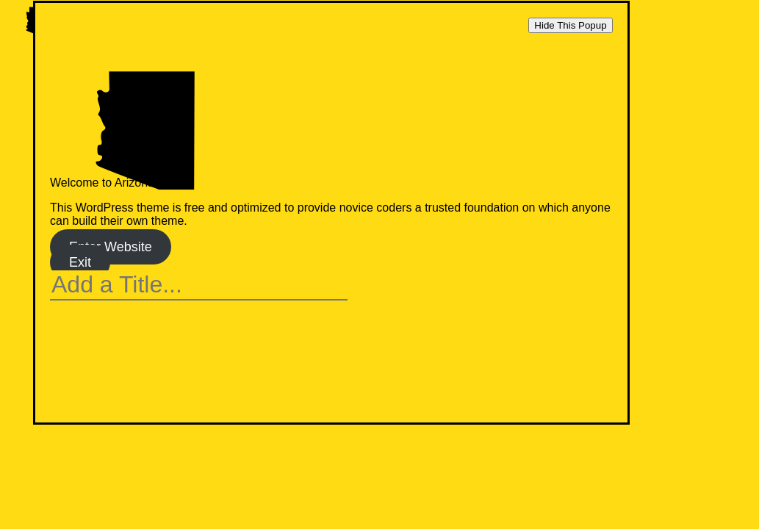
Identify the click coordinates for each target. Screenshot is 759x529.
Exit (80, 262)
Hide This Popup (570, 25)
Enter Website (110, 247)
